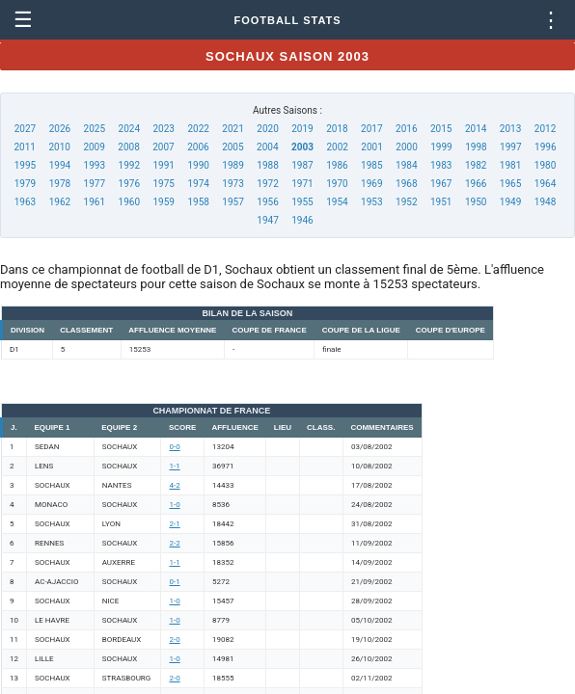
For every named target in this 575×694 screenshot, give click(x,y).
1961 (94, 202)
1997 (510, 147)
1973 (232, 183)
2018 (336, 128)
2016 (406, 128)
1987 (302, 165)
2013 (510, 128)
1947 (267, 220)
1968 (406, 183)
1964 (545, 183)
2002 (336, 147)
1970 (336, 183)
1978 (59, 183)
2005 (232, 147)
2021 (232, 128)
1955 (302, 202)
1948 (545, 202)
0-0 (174, 446)
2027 (25, 128)
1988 (267, 165)
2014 (475, 128)
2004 (267, 147)
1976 (129, 183)
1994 (59, 165)
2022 (197, 128)
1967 (441, 183)
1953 (371, 202)
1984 (406, 165)
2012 (545, 128)
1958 (197, 202)
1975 (163, 183)
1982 (475, 165)
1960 (129, 202)
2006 (197, 147)
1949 (510, 202)
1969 (371, 183)
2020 (267, 128)
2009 (93, 147)
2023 (163, 128)
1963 (25, 202)
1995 (25, 165)
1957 (232, 202)
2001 (371, 147)
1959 (163, 202)
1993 (94, 165)
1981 (510, 165)
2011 (25, 147)
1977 (94, 183)
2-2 (174, 543)
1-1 (174, 466)
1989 (232, 165)
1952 (406, 202)
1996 (545, 147)
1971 (302, 183)
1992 (129, 165)
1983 (441, 165)
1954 (336, 202)
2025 (94, 128)
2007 (163, 147)
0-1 (174, 581)
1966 (475, 183)
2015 (441, 128)
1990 (197, 165)
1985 (371, 165)
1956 (267, 202)
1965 (510, 183)
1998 (475, 147)
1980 (545, 165)
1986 (336, 165)
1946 (302, 220)
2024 (129, 128)
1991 (163, 165)
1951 (441, 202)
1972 (267, 183)
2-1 (174, 524)
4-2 (174, 485)
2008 (128, 147)
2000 (406, 147)
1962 (59, 202)
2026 (59, 128)
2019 (302, 128)
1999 (441, 147)
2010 (58, 147)
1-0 (174, 504)
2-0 (174, 639)
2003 (302, 147)
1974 (197, 183)
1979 (25, 183)
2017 (371, 128)
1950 (475, 202)
